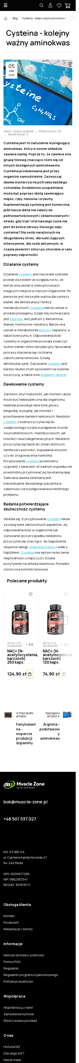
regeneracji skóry (42, 547)
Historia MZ (12, 1046)
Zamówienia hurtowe (19, 1014)
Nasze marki (12, 1059)
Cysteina (36, 307)
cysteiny (25, 274)
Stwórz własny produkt (20, 1020)
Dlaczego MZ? (14, 1053)
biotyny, (45, 330)
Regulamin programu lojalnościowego (31, 974)
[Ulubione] (30, 594)
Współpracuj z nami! (18, 1007)
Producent (11, 922)
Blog (15, 18)
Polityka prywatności (18, 981)
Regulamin (11, 968)
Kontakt (9, 916)
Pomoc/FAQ (12, 961)
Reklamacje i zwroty (18, 929)
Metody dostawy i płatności (24, 955)
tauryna (16, 319)
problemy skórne (53, 374)
